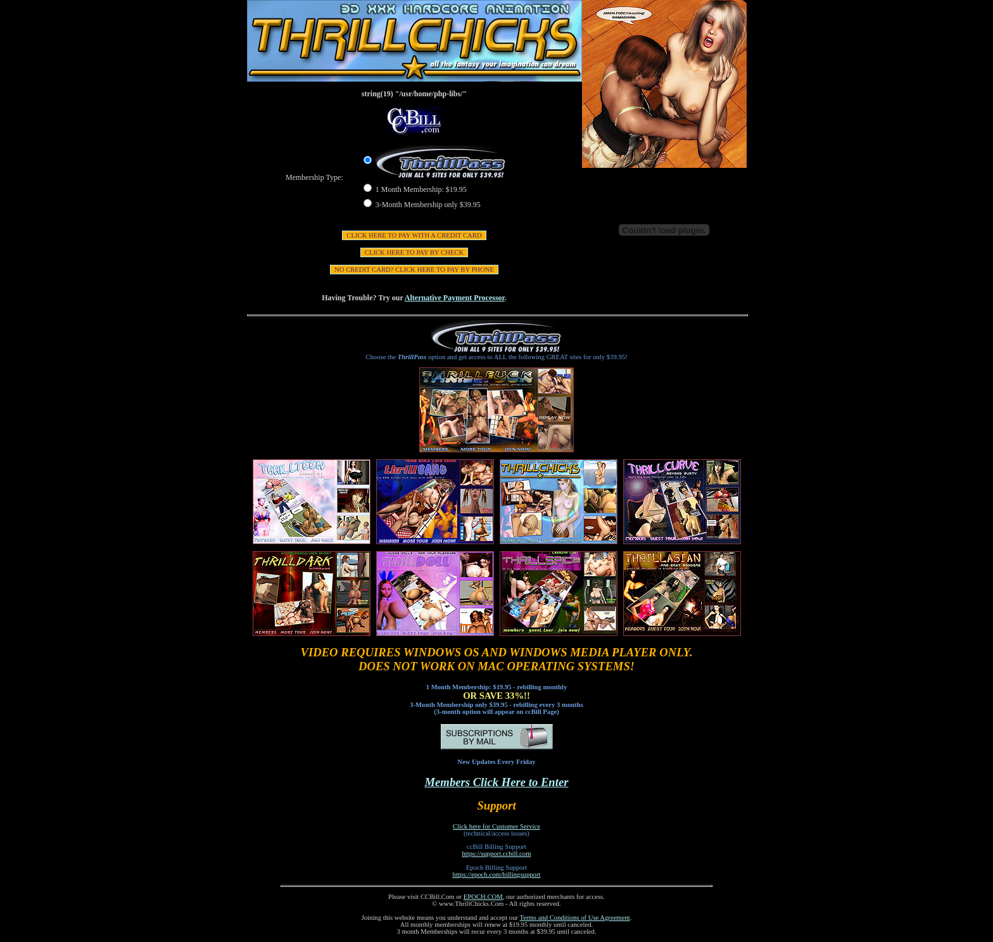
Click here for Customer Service (496, 826)
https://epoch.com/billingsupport (497, 874)
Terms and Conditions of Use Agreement (575, 917)
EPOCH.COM (483, 896)
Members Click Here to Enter (497, 782)
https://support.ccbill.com (496, 853)
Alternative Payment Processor (455, 297)
